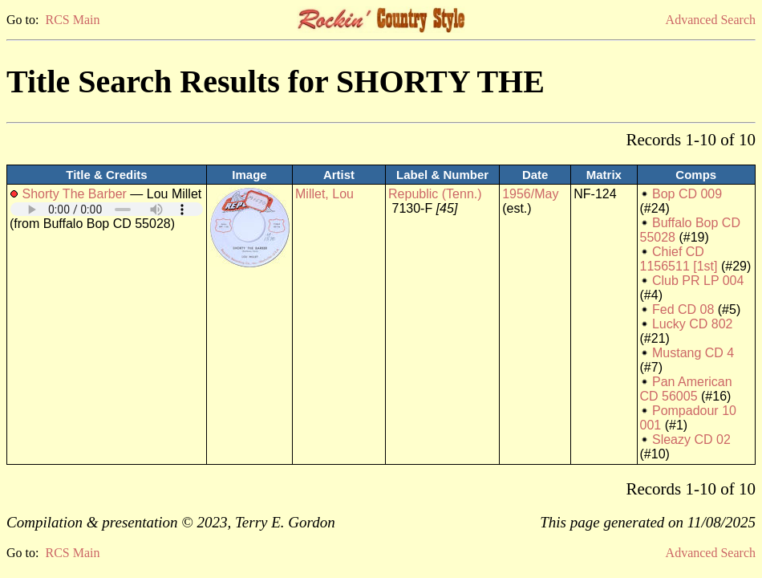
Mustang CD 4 (693, 353)
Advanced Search (711, 19)
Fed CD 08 (683, 309)
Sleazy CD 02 (691, 439)
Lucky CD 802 (692, 324)
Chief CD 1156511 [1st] (679, 259)
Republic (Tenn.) (435, 194)
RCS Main (72, 19)
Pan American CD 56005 (686, 389)
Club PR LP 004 (698, 280)
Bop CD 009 (687, 194)
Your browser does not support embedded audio (106, 209)
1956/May (530, 194)
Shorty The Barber (74, 194)
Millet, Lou (324, 194)
